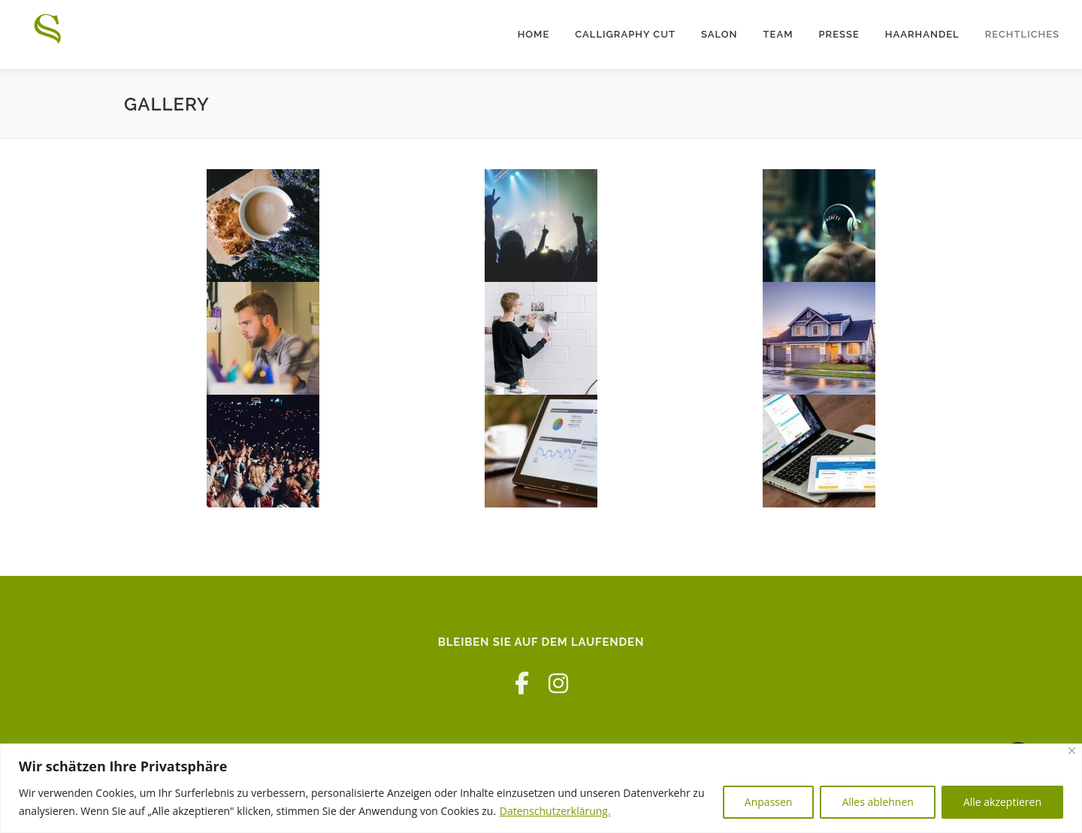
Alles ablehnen (877, 802)
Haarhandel (922, 34)
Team (778, 34)
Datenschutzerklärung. (555, 811)
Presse (839, 34)
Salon (719, 34)
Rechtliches (1022, 34)
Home (534, 34)
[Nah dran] (1071, 750)
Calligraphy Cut (625, 34)
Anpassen (769, 802)
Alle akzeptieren (1002, 802)
